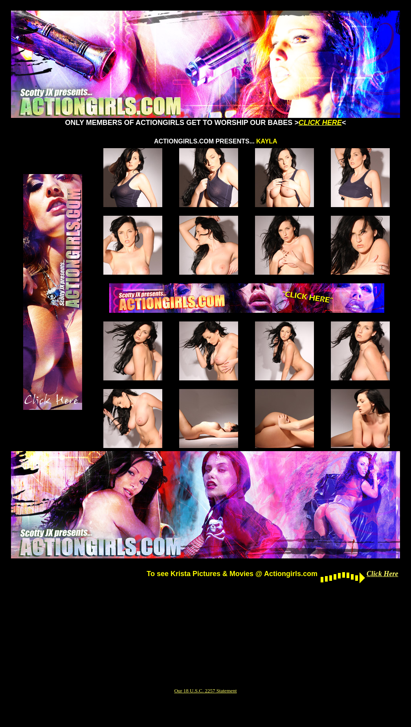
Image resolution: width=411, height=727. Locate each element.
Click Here (382, 574)
